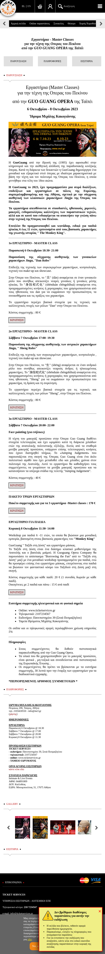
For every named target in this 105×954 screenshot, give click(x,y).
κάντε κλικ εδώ (16, 769)
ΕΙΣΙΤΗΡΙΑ (87, 61)
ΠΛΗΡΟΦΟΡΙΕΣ (52, 61)
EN (29, 6)
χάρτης (13, 714)
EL (23, 6)
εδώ (30, 939)
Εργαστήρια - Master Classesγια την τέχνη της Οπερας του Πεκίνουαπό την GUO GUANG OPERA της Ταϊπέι (52, 44)
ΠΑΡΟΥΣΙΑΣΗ (18, 61)
